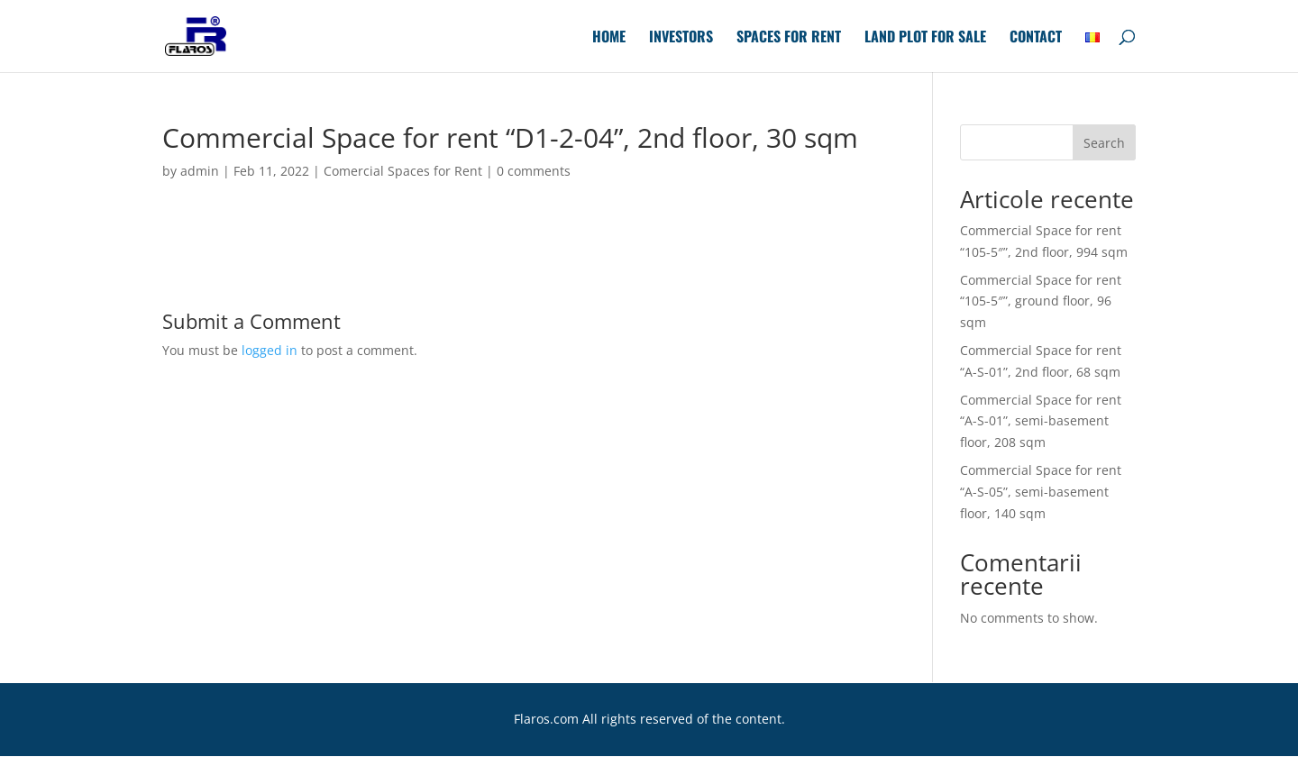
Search (1104, 142)
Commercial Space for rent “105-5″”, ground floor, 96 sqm (1040, 301)
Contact (1036, 38)
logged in (269, 350)
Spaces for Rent (788, 38)
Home (609, 38)
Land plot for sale (925, 38)
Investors (681, 38)
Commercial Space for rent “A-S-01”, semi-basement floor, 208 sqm (1040, 421)
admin (199, 170)
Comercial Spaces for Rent (403, 170)
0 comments (534, 170)
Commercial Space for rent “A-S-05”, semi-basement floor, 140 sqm (1040, 491)
